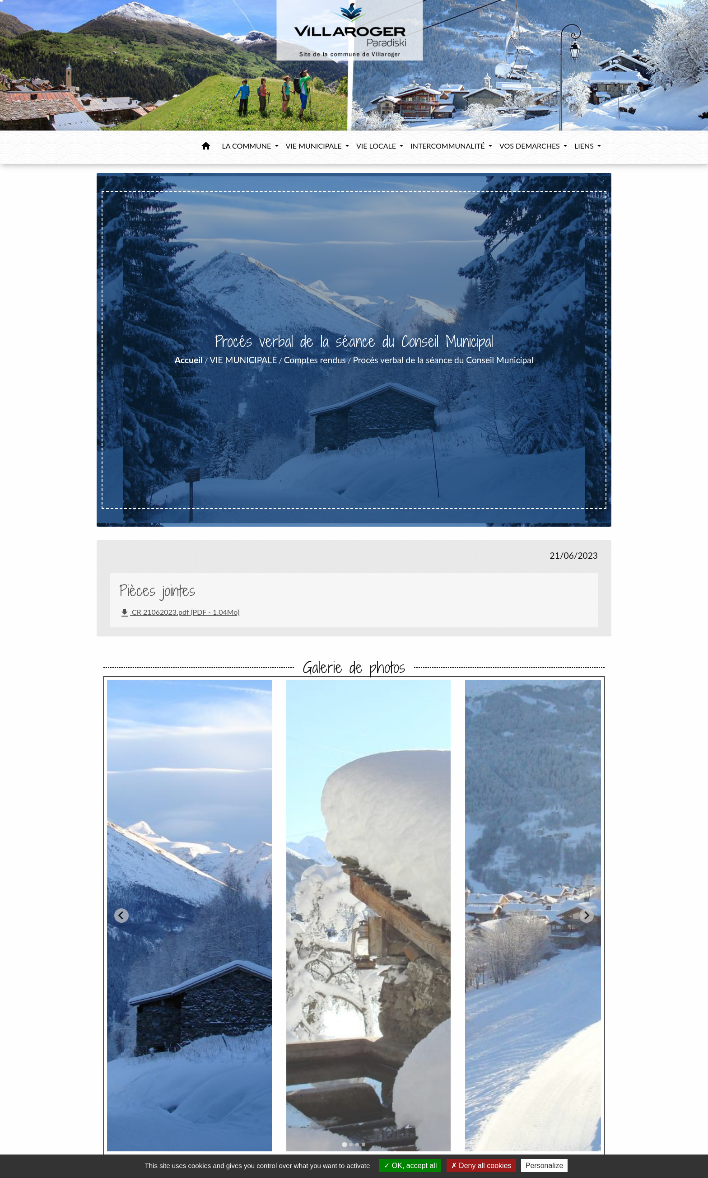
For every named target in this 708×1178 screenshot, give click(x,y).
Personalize (545, 1165)
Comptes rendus (315, 360)
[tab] (344, 1144)
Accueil (189, 360)
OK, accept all (410, 1165)
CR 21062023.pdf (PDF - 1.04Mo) (179, 613)
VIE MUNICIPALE (243, 360)
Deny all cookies (481, 1165)
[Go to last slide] (121, 915)
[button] (206, 147)
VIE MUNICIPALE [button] (315, 145)
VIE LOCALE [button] (377, 145)
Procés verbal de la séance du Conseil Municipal (443, 360)
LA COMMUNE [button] (247, 145)
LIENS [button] (585, 145)
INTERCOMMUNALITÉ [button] (448, 145)
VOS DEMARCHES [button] (530, 145)
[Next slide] (586, 915)
